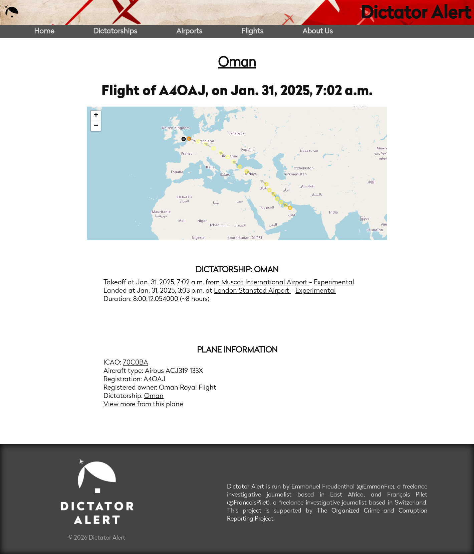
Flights (252, 31)
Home (44, 31)
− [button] (96, 126)
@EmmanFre (375, 487)
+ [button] (96, 116)
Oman (237, 63)
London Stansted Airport (252, 291)
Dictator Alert (416, 14)
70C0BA (135, 363)
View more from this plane (143, 404)
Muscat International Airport (265, 282)
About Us (317, 31)
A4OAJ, (185, 91)
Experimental (334, 282)
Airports (189, 31)
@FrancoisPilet (248, 503)
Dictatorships (115, 31)
